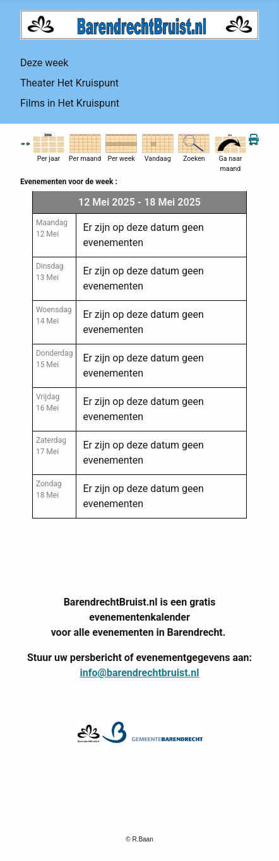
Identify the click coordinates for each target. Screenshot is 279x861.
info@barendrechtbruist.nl (139, 673)
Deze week (44, 63)
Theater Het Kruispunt (69, 83)
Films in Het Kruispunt (69, 103)
